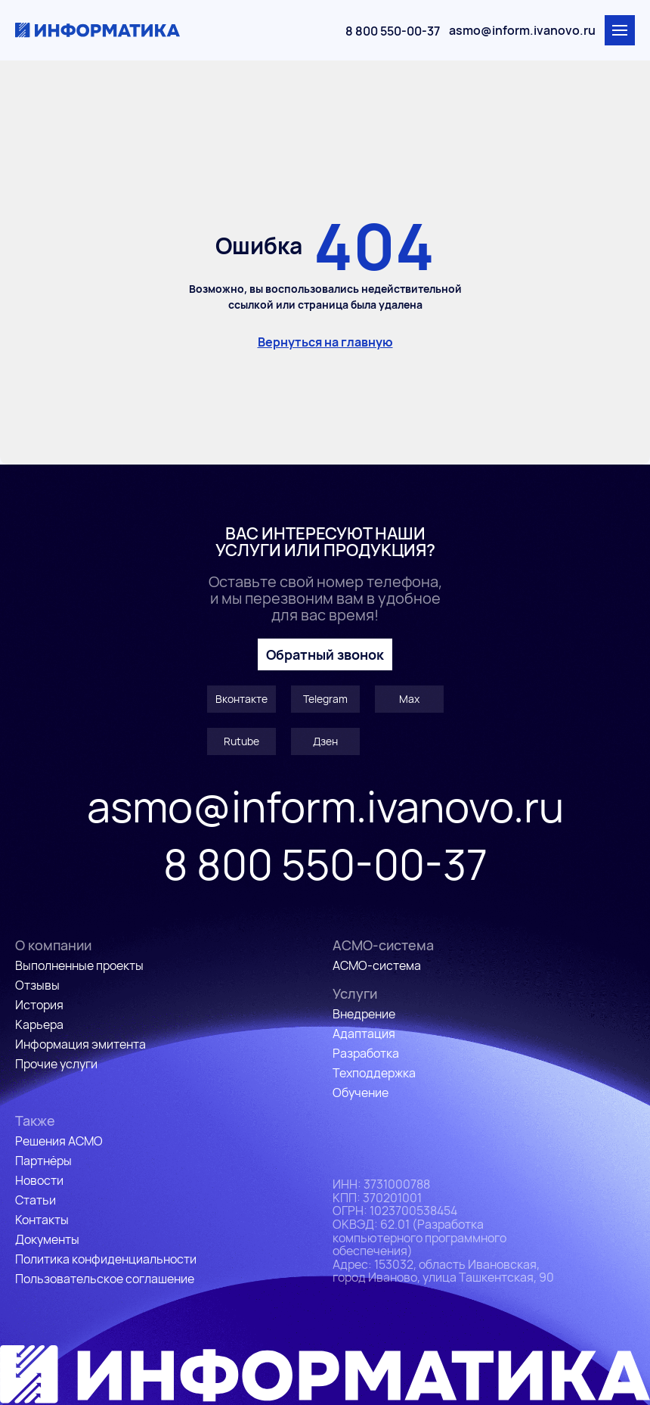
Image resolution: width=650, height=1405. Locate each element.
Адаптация (364, 1033)
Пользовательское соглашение (104, 1279)
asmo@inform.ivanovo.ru (522, 30)
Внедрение (364, 1014)
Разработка (366, 1053)
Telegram (325, 699)
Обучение (360, 1092)
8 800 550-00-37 (392, 31)
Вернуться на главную (325, 342)
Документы (47, 1239)
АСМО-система (377, 965)
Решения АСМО (59, 1141)
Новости (39, 1180)
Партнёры (43, 1161)
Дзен (325, 741)
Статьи (35, 1200)
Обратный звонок (325, 654)
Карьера (39, 1024)
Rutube (241, 741)
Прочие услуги (56, 1064)
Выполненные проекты (79, 965)
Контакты (42, 1220)
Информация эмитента (80, 1044)
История (39, 1005)
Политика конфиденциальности (106, 1259)
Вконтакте (241, 699)
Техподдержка (374, 1073)
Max (409, 699)
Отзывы (37, 985)
